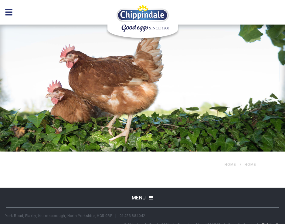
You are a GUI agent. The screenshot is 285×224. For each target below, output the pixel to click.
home (230, 164)
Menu (143, 198)
